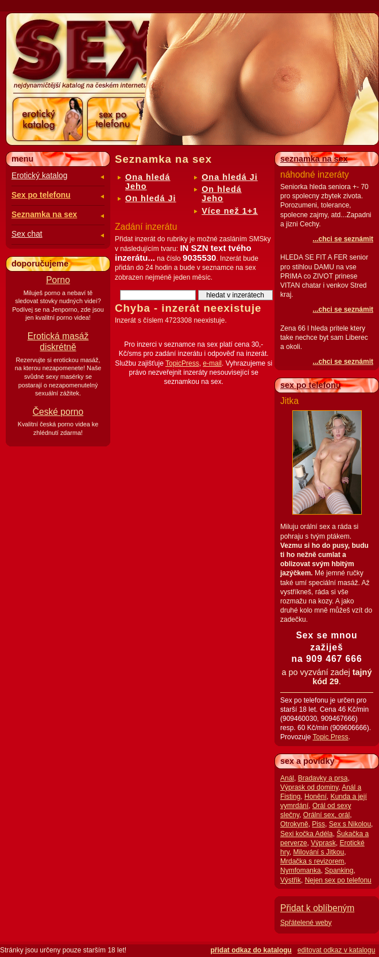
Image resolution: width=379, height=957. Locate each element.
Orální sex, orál (326, 815)
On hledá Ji (150, 198)
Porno (58, 280)
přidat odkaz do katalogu (251, 950)
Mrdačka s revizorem (312, 861)
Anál (287, 778)
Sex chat (26, 234)
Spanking (338, 870)
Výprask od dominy (309, 787)
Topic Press (330, 737)
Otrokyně (294, 824)
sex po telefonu (310, 385)
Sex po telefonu (41, 195)
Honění (315, 797)
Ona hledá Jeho (148, 181)
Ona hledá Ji (230, 177)
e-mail (212, 363)
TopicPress (182, 363)
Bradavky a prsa (323, 778)
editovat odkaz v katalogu (336, 950)
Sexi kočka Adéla (306, 834)
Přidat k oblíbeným (317, 908)
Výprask (323, 843)
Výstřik (290, 880)
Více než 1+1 (230, 210)
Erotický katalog (39, 175)
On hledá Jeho (222, 194)
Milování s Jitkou (318, 852)
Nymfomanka (300, 870)
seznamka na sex (314, 158)
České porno (58, 412)
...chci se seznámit (343, 239)
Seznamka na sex (44, 214)
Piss (318, 824)
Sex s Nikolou (350, 824)
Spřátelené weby (305, 923)
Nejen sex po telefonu (338, 880)
